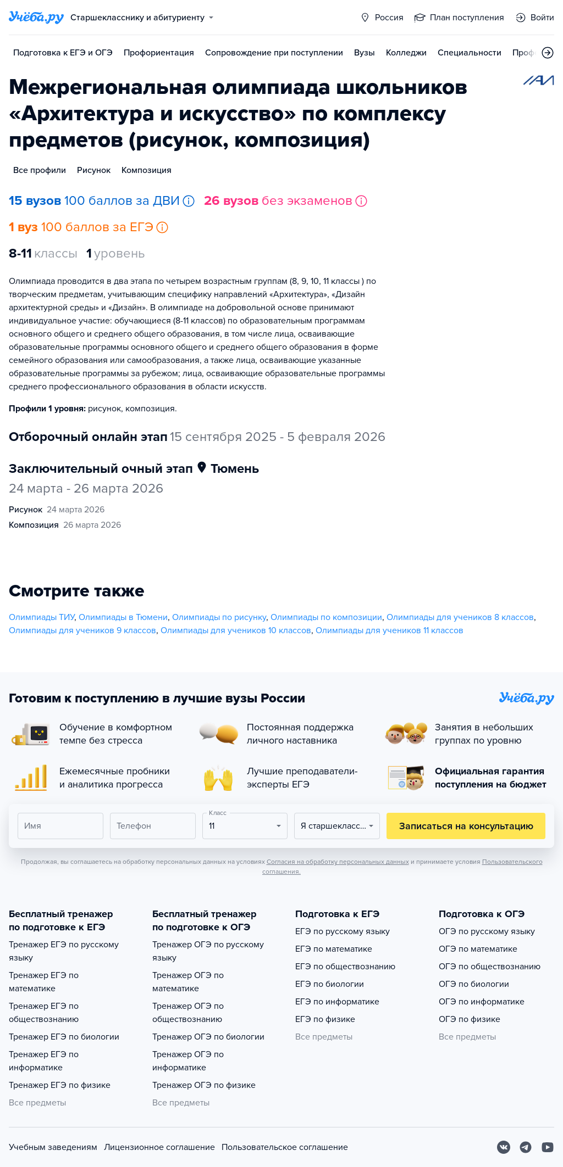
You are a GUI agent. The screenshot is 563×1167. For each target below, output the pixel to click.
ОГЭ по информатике (482, 1001)
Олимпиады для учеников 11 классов (389, 630)
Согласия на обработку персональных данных (338, 862)
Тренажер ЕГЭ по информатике (44, 1061)
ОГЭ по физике (469, 1019)
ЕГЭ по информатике (337, 1001)
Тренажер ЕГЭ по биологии (64, 1036)
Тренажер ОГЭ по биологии (208, 1036)
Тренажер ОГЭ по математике (188, 982)
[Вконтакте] (503, 1147)
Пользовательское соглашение (285, 1147)
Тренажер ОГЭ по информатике (188, 1061)
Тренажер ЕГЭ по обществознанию (44, 1013)
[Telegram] (525, 1147)
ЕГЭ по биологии (329, 984)
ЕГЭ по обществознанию (345, 966)
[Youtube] (547, 1147)
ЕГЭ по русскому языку (342, 931)
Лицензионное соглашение (159, 1147)
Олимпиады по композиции (326, 617)
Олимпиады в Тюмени (123, 617)
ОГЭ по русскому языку (487, 931)
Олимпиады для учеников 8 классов (460, 617)
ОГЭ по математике (478, 948)
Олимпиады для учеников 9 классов (82, 630)
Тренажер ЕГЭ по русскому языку (64, 951)
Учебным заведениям (53, 1147)
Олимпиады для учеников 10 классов (236, 630)
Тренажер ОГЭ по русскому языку (208, 951)
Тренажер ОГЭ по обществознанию (188, 1013)
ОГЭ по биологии (474, 984)
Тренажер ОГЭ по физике (204, 1085)
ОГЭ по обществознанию (489, 966)
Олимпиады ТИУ (41, 617)
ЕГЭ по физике (325, 1019)
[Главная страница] (36, 17)
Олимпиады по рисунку (219, 617)
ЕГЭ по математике (333, 948)
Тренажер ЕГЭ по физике (60, 1085)
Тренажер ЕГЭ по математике (44, 982)
